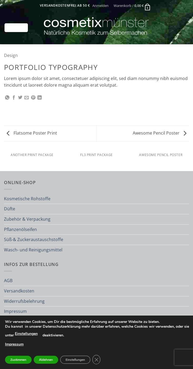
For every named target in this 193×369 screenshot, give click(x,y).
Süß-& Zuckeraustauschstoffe (33, 239)
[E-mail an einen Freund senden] (26, 97)
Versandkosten (19, 291)
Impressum (15, 311)
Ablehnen (46, 360)
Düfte (9, 209)
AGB (8, 280)
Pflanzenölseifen (20, 229)
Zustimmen (18, 360)
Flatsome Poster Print (32, 133)
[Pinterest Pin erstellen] (33, 97)
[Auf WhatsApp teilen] (7, 97)
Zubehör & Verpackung (27, 219)
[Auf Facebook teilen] (14, 97)
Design (11, 55)
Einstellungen (26, 333)
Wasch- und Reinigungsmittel (33, 250)
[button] (100, 5)
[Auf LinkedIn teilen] (39, 97)
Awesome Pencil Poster (159, 133)
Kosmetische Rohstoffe (27, 199)
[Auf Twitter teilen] (20, 97)
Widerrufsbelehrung (24, 301)
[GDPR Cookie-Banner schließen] (96, 359)
